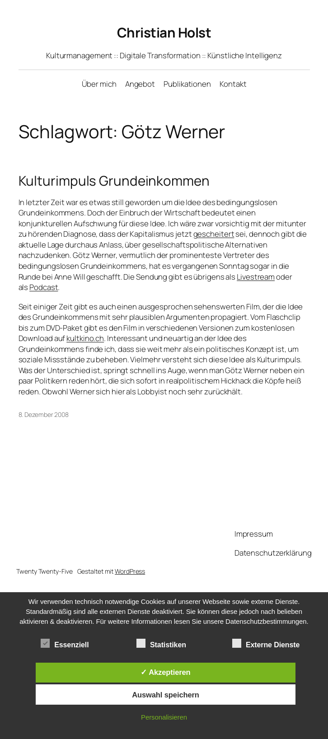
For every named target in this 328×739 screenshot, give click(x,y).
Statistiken (161, 644)
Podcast (43, 287)
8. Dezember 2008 (44, 414)
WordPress (130, 571)
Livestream (256, 276)
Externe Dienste (266, 644)
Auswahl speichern (165, 695)
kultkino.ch (85, 338)
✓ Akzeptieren (165, 672)
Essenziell (65, 644)
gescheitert (213, 234)
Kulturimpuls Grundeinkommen (114, 180)
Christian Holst (164, 32)
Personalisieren (164, 717)
